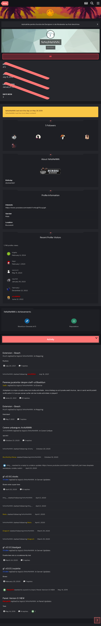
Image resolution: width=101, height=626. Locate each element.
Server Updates (43, 479)
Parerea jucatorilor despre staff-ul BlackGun (24, 382)
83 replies (24, 398)
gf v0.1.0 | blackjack (12, 547)
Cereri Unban (46, 430)
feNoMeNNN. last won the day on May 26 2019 (24, 110)
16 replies (25, 489)
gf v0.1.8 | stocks (10, 476)
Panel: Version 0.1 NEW (45, 589)
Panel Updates (45, 601)
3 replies (27, 440)
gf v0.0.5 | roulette (12, 568)
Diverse (39, 385)
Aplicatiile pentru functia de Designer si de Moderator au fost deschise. (50, 24)
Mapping (39, 356)
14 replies (23, 611)
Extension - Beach (11, 352)
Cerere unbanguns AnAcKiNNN (17, 427)
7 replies (23, 365)
